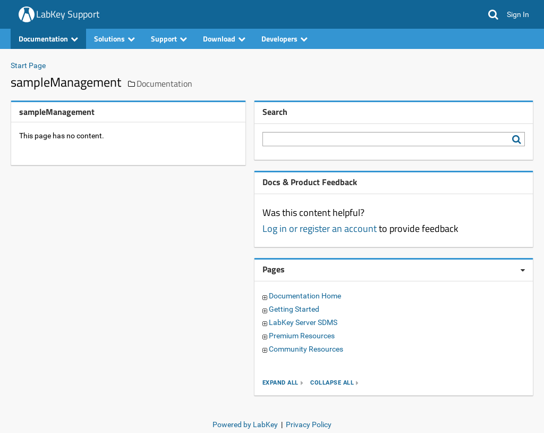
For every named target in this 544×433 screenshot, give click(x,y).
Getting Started (294, 309)
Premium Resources (302, 335)
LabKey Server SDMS (303, 322)
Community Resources (306, 349)
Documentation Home (305, 296)
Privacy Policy (309, 424)
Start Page (28, 65)
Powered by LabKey (245, 424)
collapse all (332, 382)
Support (169, 38)
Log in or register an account (319, 228)
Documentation (48, 38)
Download (224, 38)
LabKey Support (67, 14)
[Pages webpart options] (523, 270)
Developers (284, 38)
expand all (280, 382)
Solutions (114, 38)
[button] (493, 14)
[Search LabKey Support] (518, 139)
